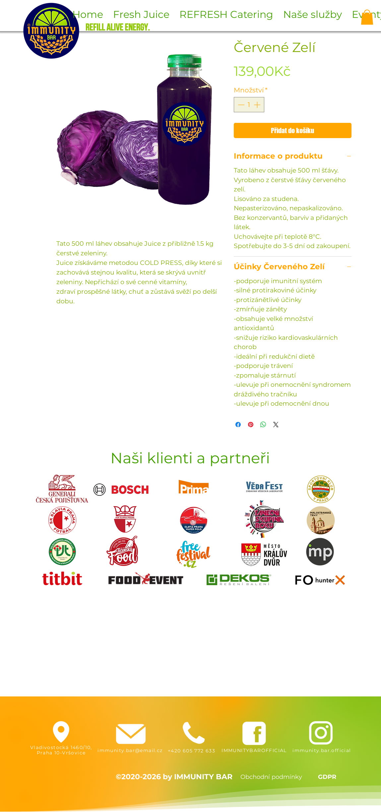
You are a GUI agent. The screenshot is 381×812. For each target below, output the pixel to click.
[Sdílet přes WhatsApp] (263, 425)
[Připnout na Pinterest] (251, 425)
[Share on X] (276, 425)
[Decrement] (240, 104)
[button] (367, 17)
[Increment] (257, 104)
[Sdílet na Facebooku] (238, 425)
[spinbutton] (249, 104)
